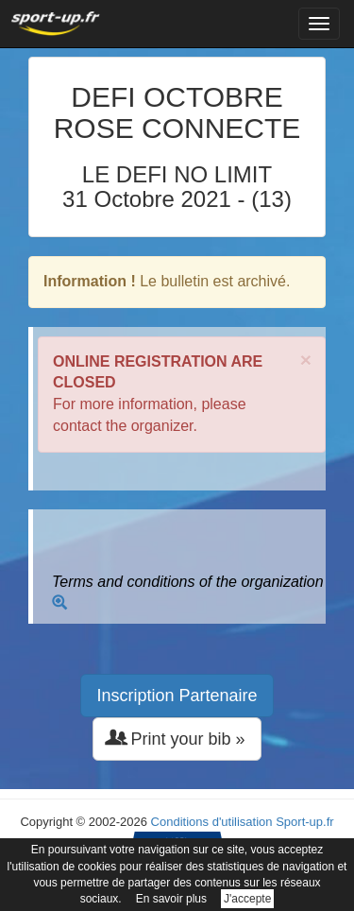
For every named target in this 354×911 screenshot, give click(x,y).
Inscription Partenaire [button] (176, 695)
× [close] (306, 360)
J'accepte (247, 898)
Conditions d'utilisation (212, 822)
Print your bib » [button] (176, 738)
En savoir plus (171, 898)
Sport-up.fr (304, 822)
